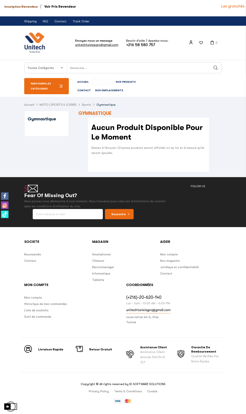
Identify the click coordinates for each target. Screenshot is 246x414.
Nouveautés (32, 254)
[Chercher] (148, 163)
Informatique (101, 273)
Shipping (30, 21)
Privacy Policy (99, 391)
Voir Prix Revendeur (60, 7)
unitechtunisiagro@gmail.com (96, 45)
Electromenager (103, 267)
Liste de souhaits (36, 310)
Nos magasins (170, 260)
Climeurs (98, 260)
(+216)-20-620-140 (143, 297)
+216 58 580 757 (140, 45)
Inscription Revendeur (21, 6)
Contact (60, 21)
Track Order (81, 21)
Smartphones (101, 254)
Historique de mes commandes (45, 304)
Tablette (98, 280)
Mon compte (169, 254)
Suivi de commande (37, 316)
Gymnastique (42, 119)
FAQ (45, 21)
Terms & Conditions (128, 391)
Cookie (152, 391)
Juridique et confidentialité (179, 267)
